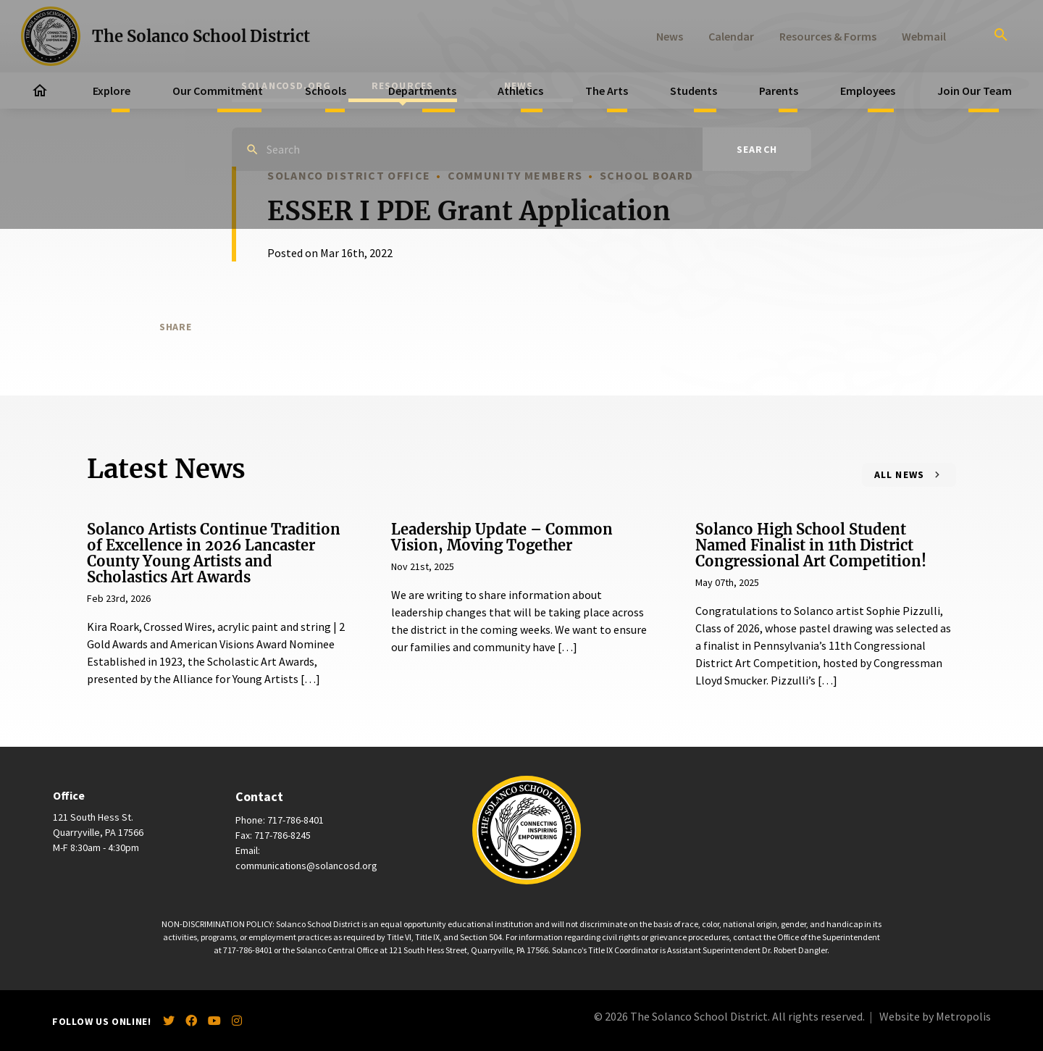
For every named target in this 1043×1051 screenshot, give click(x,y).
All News (899, 474)
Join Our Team (974, 90)
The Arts (606, 90)
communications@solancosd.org (306, 865)
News (669, 36)
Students (693, 90)
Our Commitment (217, 90)
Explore (111, 90)
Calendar (731, 36)
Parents (778, 90)
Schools (325, 90)
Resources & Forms (827, 36)
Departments (422, 90)
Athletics (520, 90)
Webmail (924, 36)
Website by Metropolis (935, 1016)
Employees (867, 90)
